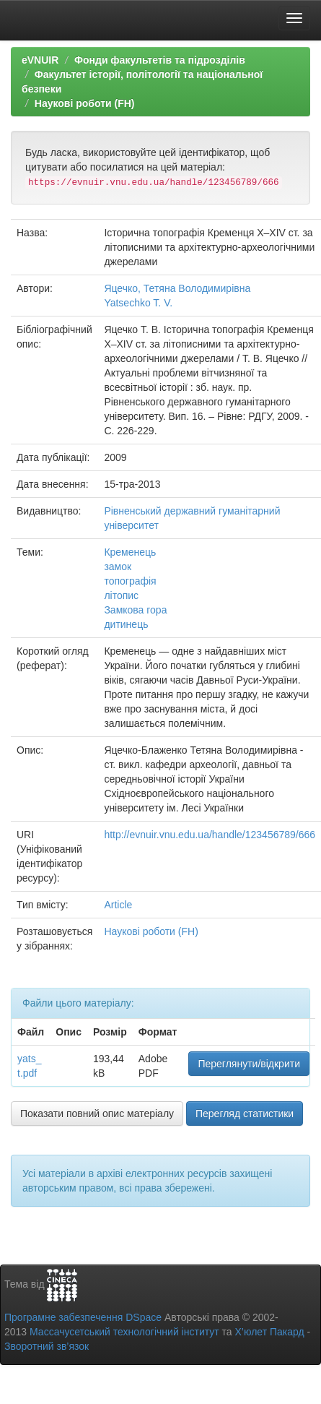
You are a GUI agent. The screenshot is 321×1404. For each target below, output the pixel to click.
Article (118, 904)
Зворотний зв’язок (46, 1346)
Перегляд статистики (244, 1113)
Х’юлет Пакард (269, 1332)
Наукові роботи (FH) (85, 103)
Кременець (130, 552)
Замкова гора (135, 610)
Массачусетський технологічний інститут (124, 1332)
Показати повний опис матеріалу (97, 1113)
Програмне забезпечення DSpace (83, 1317)
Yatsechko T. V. (138, 303)
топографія (130, 581)
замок (117, 566)
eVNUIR (40, 60)
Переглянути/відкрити (249, 1063)
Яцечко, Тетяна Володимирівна (177, 288)
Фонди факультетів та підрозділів (159, 60)
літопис (121, 595)
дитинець (126, 624)
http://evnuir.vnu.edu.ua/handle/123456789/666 (209, 834)
